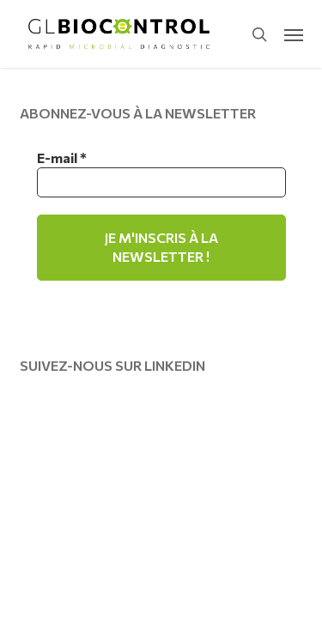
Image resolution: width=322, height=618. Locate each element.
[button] (293, 34)
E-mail (62, 157)
